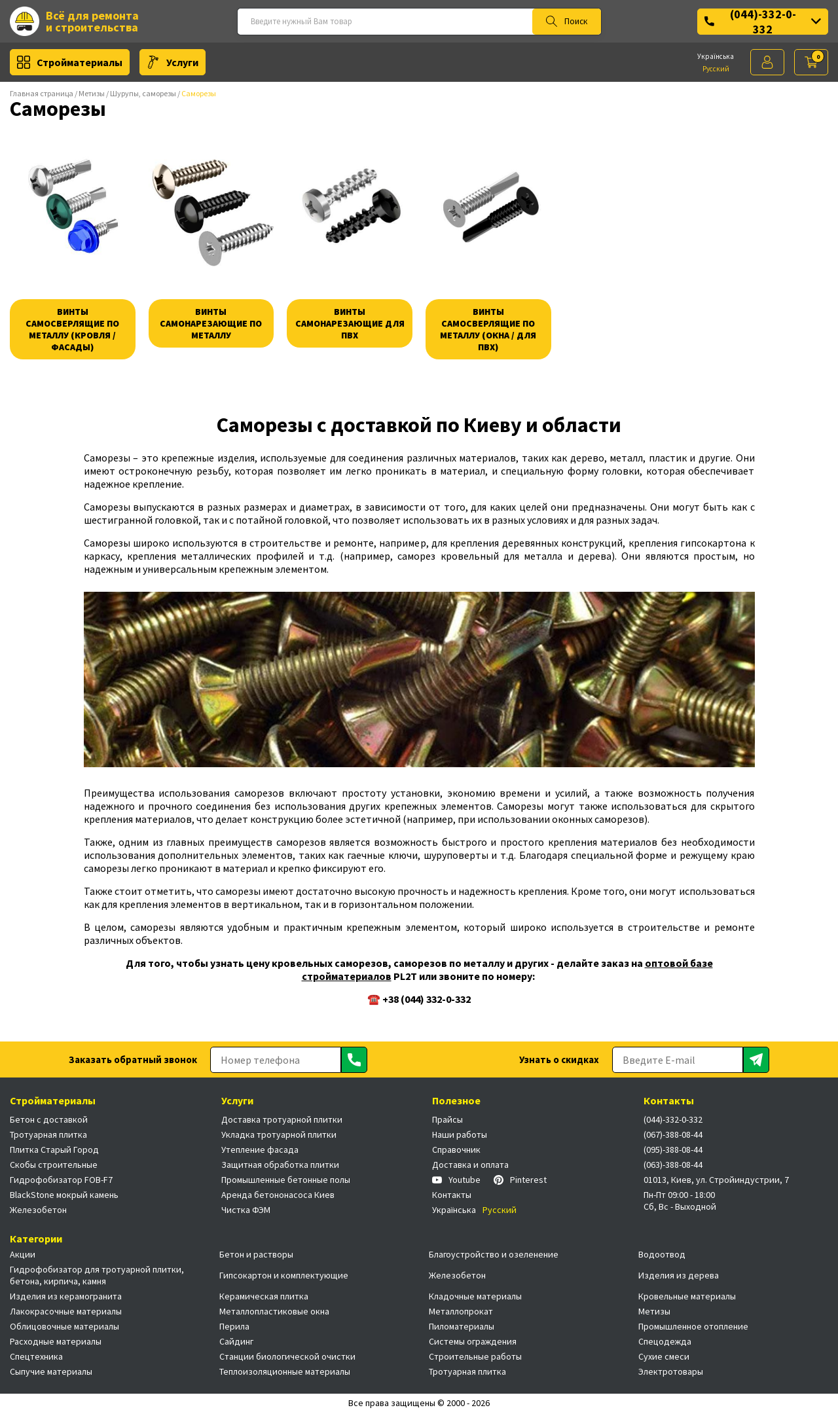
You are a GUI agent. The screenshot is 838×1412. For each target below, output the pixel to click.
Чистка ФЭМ (245, 1210)
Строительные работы (475, 1356)
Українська (715, 56)
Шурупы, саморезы (143, 93)
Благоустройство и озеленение (493, 1254)
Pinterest (520, 1180)
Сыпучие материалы (51, 1371)
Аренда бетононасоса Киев (278, 1195)
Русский (715, 68)
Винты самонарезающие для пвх (350, 323)
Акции (22, 1254)
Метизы (92, 93)
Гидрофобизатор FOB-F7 (61, 1180)
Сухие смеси (663, 1356)
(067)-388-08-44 (673, 1134)
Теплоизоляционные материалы (284, 1371)
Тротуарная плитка (48, 1134)
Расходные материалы (55, 1341)
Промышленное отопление (693, 1326)
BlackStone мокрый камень (64, 1195)
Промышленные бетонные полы (285, 1180)
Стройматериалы (69, 62)
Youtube (456, 1180)
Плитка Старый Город (54, 1149)
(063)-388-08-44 (673, 1164)
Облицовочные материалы (64, 1326)
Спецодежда (664, 1341)
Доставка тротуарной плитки (281, 1119)
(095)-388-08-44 (673, 1149)
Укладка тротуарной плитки (279, 1134)
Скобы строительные (54, 1164)
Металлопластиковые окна (274, 1311)
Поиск (566, 21)
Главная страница (41, 93)
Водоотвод (661, 1254)
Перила (234, 1326)
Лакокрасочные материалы (66, 1311)
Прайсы (447, 1119)
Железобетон (38, 1210)
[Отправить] (354, 1060)
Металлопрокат (461, 1311)
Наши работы (459, 1134)
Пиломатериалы (461, 1326)
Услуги (172, 62)
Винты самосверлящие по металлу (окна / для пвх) (488, 329)
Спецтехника (36, 1356)
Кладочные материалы (475, 1296)
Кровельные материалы (687, 1296)
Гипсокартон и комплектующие (283, 1275)
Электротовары (670, 1371)
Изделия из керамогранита (66, 1296)
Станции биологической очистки (287, 1356)
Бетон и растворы (256, 1254)
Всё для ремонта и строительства (74, 21)
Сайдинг (236, 1341)
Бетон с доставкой (49, 1119)
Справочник (456, 1149)
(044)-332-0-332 (762, 22)
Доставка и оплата (470, 1164)
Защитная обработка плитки (280, 1164)
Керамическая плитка (263, 1296)
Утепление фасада (260, 1149)
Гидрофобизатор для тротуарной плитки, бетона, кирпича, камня (97, 1275)
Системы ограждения (473, 1341)
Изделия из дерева (678, 1275)
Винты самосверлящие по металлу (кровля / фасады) (72, 329)
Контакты (451, 1195)
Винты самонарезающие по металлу (211, 323)
